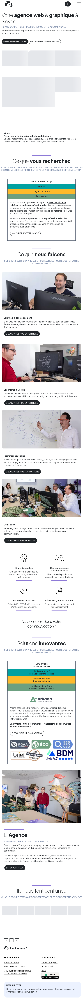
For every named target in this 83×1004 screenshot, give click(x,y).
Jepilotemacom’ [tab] (41, 672)
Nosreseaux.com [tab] (41, 679)
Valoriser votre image (25, 233)
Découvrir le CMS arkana (27, 733)
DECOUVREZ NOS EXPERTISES (22, 333)
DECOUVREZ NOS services (20, 540)
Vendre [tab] (41, 186)
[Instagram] (17, 940)
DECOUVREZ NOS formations (22, 471)
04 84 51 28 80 (11, 962)
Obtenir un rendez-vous (44, 41)
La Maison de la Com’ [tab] (41, 687)
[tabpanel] (41, 218)
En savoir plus (15, 867)
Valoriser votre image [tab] (41, 181)
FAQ (44, 970)
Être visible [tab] (41, 196)
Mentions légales (49, 962)
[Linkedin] (11, 940)
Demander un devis (14, 41)
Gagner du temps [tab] (41, 191)
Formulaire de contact (14, 966)
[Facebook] (6, 940)
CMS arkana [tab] (41, 665)
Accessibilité (47, 966)
